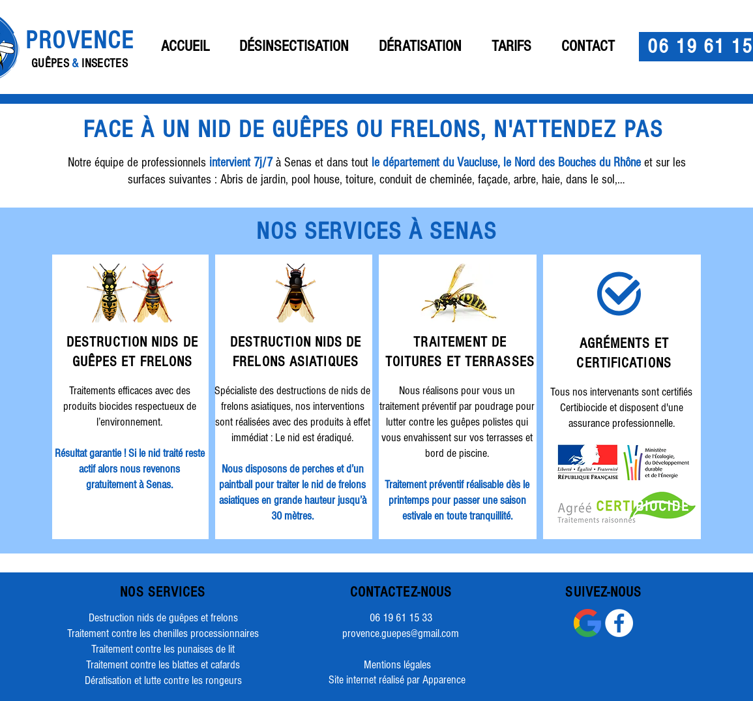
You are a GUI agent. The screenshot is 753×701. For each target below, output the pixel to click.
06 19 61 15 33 (401, 618)
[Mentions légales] (397, 665)
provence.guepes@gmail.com (400, 633)
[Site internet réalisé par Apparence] (397, 680)
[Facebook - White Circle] (619, 623)
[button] (294, 46)
